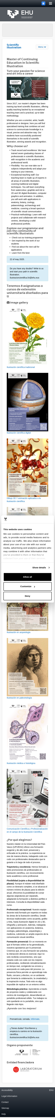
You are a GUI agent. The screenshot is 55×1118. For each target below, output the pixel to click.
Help (3, 1114)
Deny (27, 596)
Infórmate (34, 1019)
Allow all (27, 577)
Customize (27, 586)
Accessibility (7, 1090)
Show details (39, 567)
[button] (27, 338)
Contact (5, 1102)
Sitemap (5, 1108)
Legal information (9, 1096)
